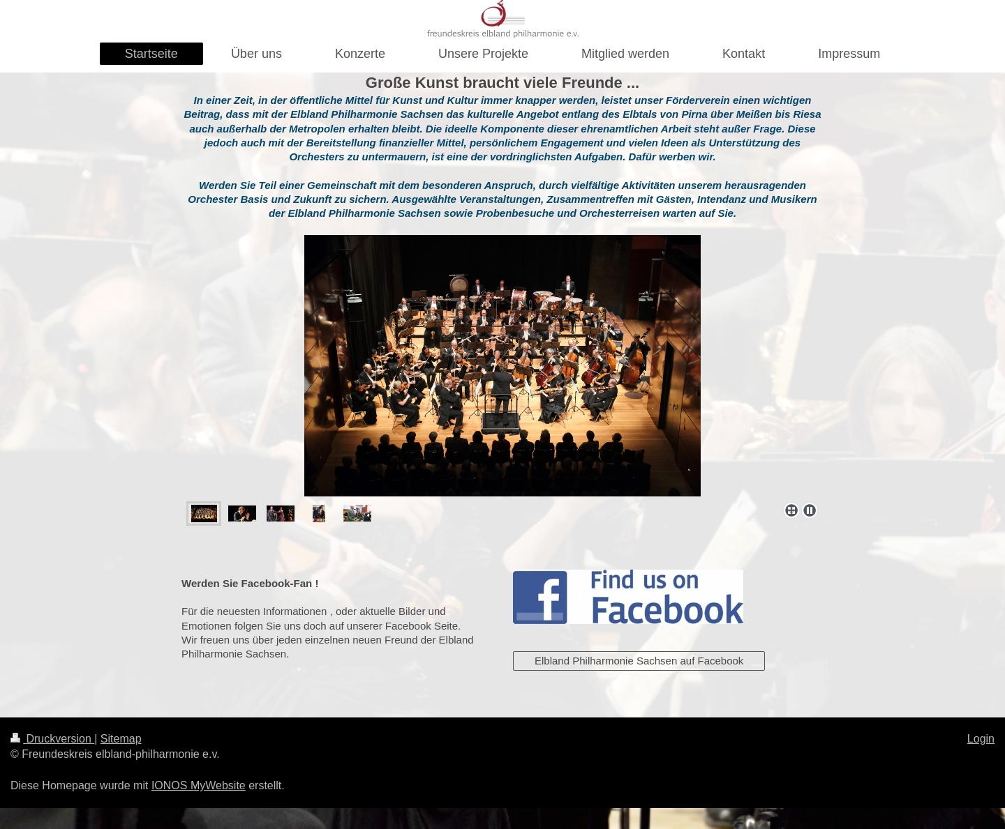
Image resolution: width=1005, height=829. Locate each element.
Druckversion (52, 739)
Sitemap (121, 739)
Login (981, 739)
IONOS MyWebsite (198, 785)
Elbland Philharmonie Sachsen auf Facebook (639, 661)
